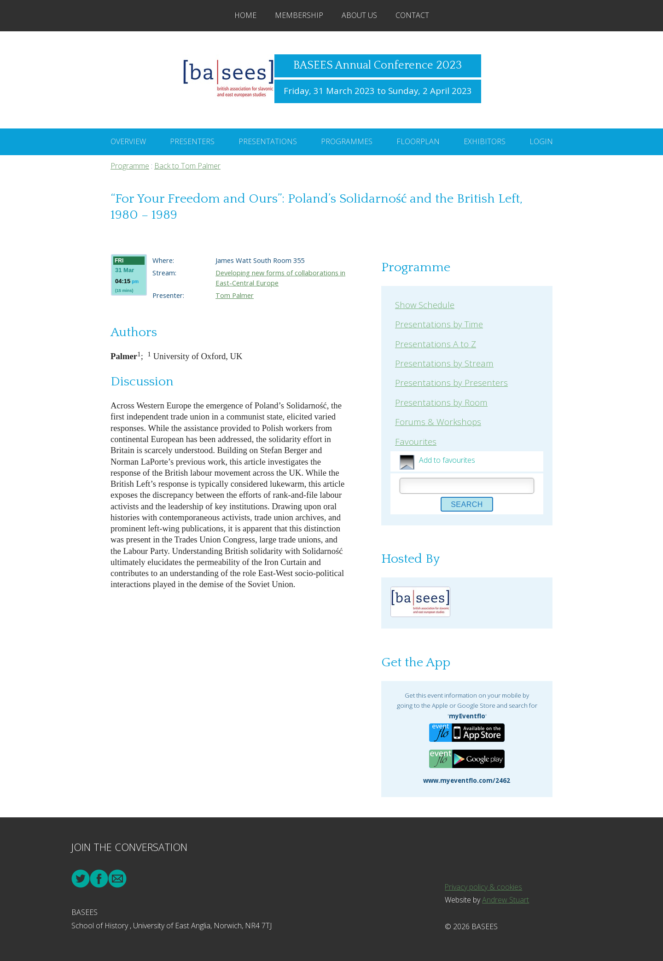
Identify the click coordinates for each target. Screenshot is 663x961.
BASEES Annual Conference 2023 (377, 65)
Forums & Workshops (438, 421)
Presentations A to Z (435, 343)
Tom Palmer (234, 295)
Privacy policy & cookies (484, 887)
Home (245, 15)
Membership (299, 15)
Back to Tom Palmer (187, 166)
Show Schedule (424, 304)
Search (467, 504)
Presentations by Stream (444, 363)
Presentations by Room (441, 402)
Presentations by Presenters (451, 382)
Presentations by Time (439, 324)
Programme (129, 166)
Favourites (415, 441)
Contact (412, 15)
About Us (359, 15)
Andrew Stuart (505, 900)
